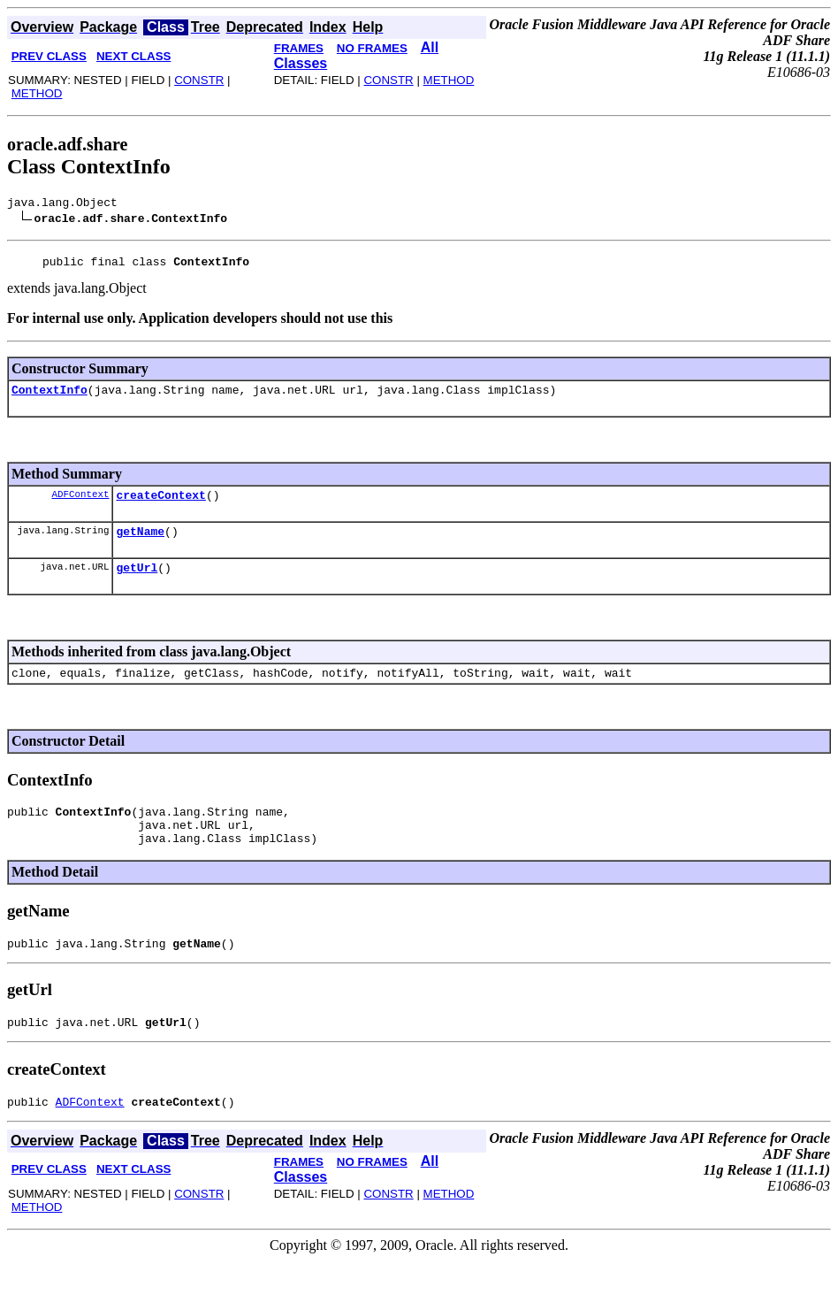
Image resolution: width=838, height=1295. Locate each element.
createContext (160, 505)
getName (140, 544)
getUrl (136, 583)
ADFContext (80, 503)
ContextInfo (49, 397)
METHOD (37, 93)
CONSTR (199, 80)
